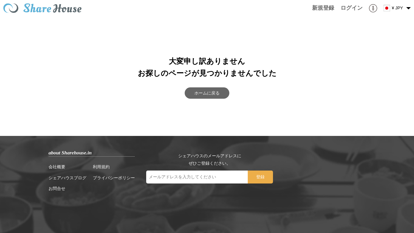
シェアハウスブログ (67, 177)
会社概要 (57, 166)
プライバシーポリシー (114, 177)
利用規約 (101, 166)
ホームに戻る (207, 93)
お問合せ (57, 188)
